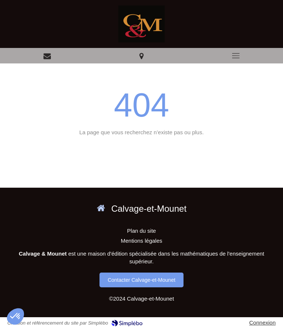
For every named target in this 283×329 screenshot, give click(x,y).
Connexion (262, 322)
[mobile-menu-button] (236, 55)
